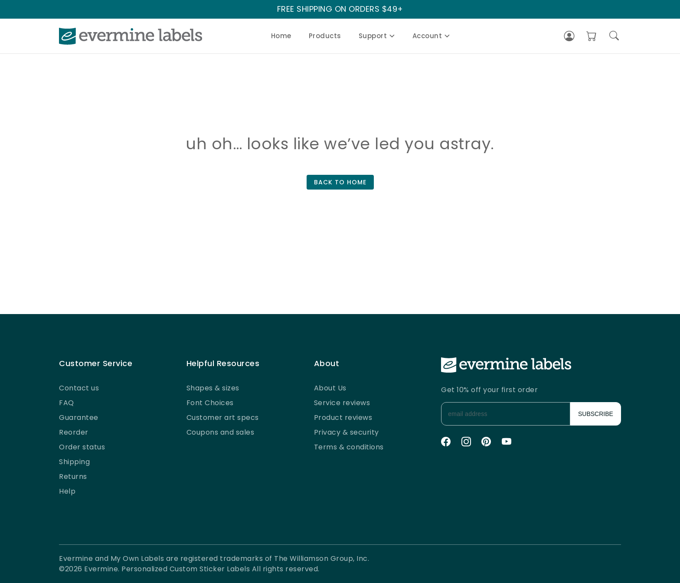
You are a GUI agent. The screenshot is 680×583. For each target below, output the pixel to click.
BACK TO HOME (340, 182)
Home (281, 35)
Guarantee (78, 418)
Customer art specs (222, 418)
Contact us (79, 388)
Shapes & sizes (212, 388)
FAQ (66, 403)
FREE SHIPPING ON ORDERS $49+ (340, 9)
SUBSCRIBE (595, 413)
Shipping (74, 462)
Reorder (73, 432)
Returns (73, 476)
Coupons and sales (220, 432)
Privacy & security (346, 432)
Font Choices (210, 403)
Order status (82, 447)
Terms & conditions (349, 447)
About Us (330, 388)
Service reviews (342, 403)
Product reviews (343, 418)
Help (67, 491)
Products (325, 35)
